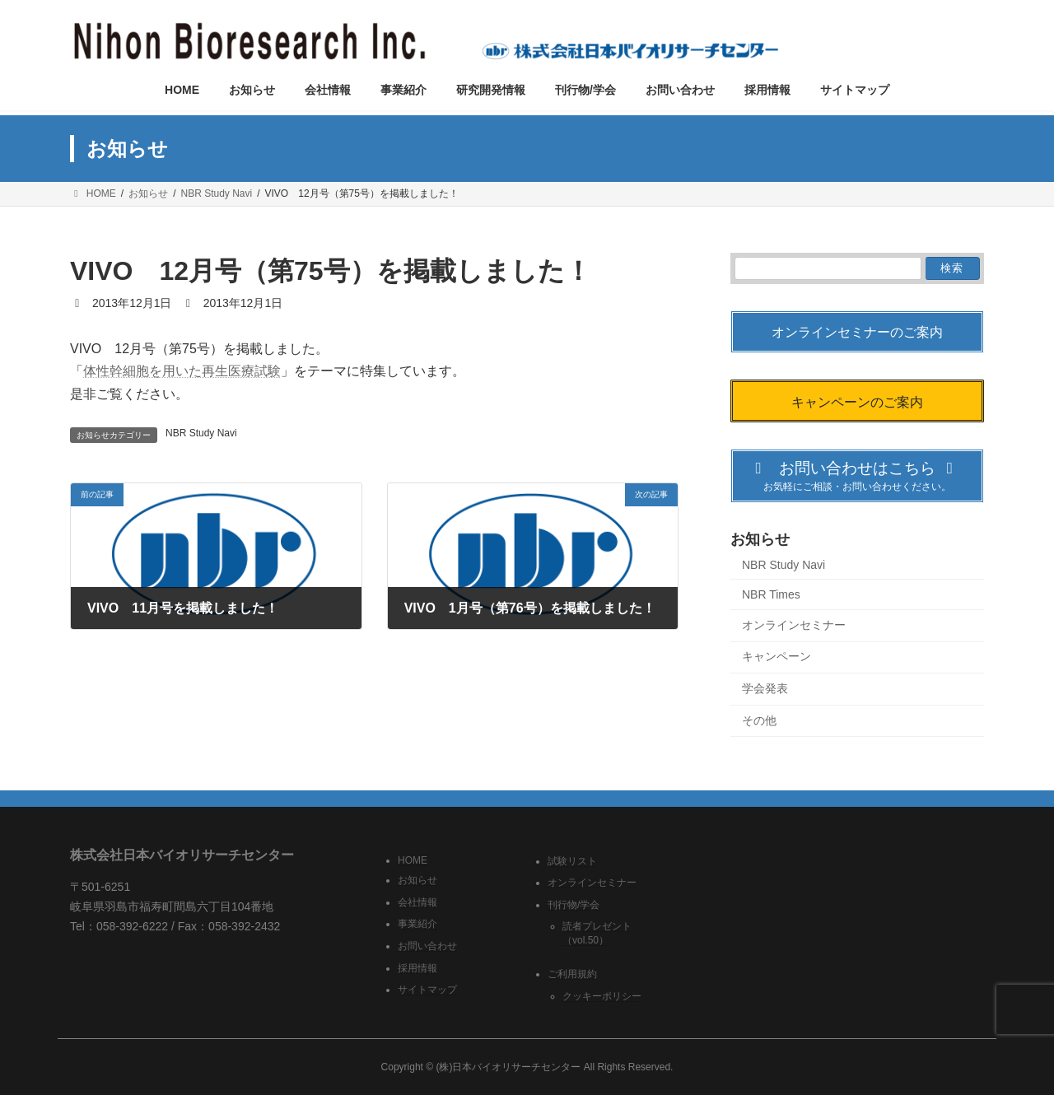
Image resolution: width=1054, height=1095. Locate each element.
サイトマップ (427, 989)
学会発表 (765, 688)
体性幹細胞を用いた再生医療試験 (182, 371)
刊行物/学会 (573, 904)
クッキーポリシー (601, 996)
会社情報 (417, 901)
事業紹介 (417, 924)
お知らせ (417, 880)
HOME (412, 859)
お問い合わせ (427, 946)
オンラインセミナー (794, 624)
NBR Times (771, 595)
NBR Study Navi (201, 433)
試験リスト (572, 860)
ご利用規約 (572, 974)
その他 (759, 720)
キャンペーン (776, 657)
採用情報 (417, 967)
